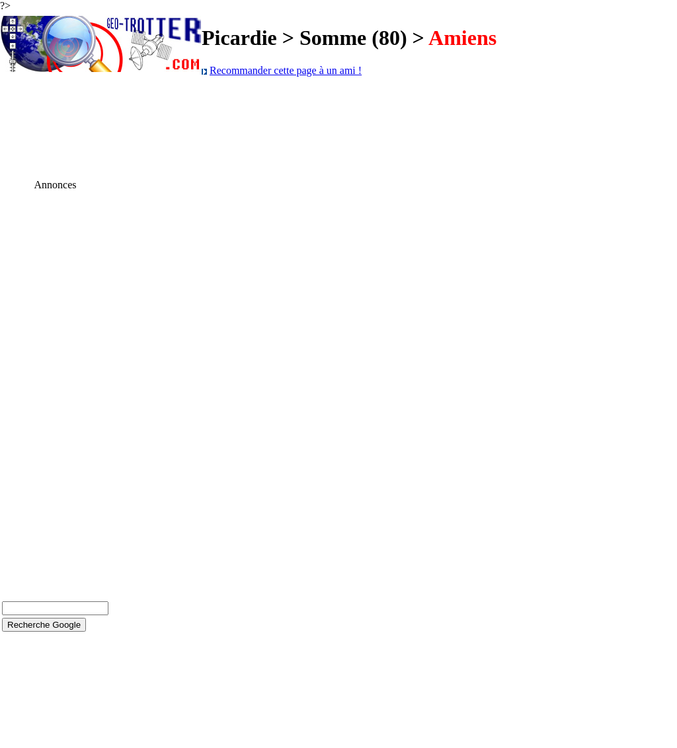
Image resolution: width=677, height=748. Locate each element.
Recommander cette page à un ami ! (286, 70)
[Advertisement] (55, 389)
